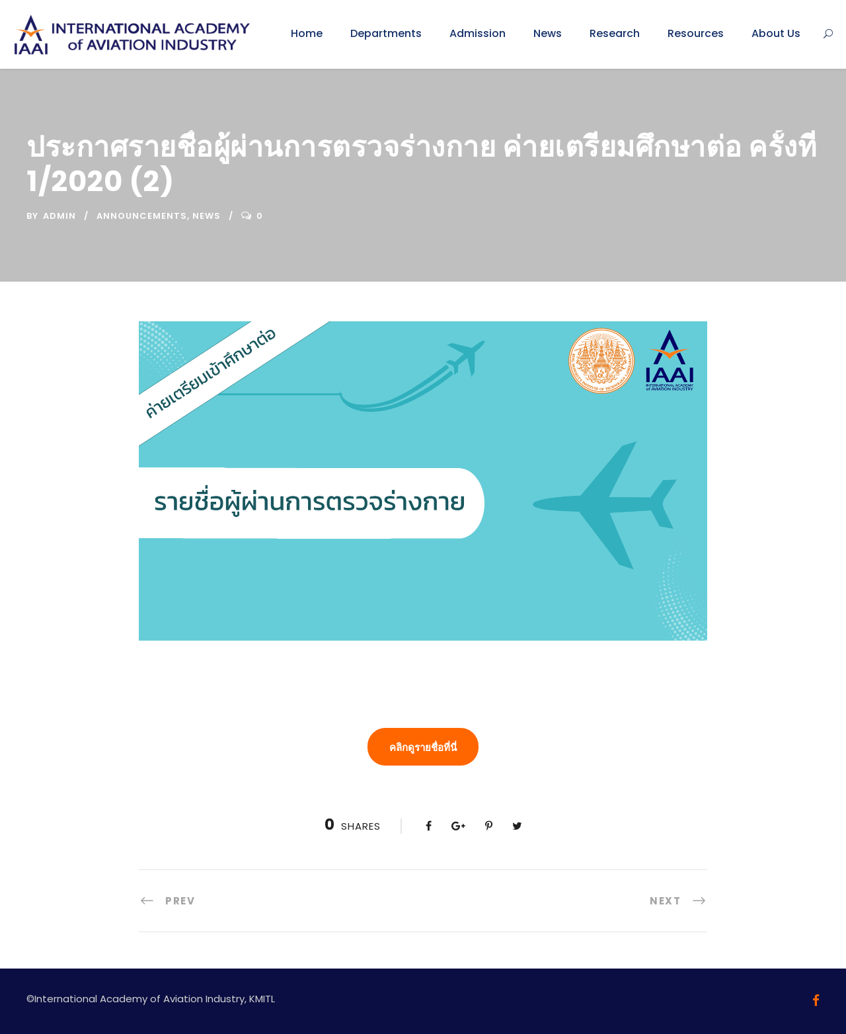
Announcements (141, 216)
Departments (386, 33)
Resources (696, 33)
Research (615, 33)
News (547, 33)
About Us (775, 33)
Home (307, 33)
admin (59, 216)
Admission (477, 33)
